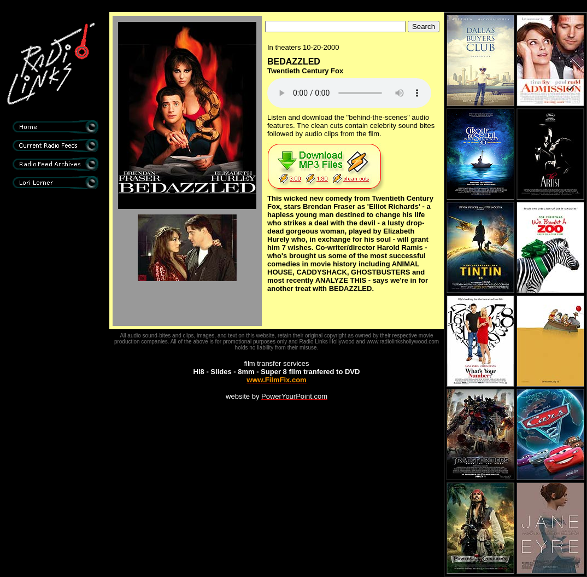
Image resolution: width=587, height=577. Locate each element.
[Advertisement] (55, 377)
